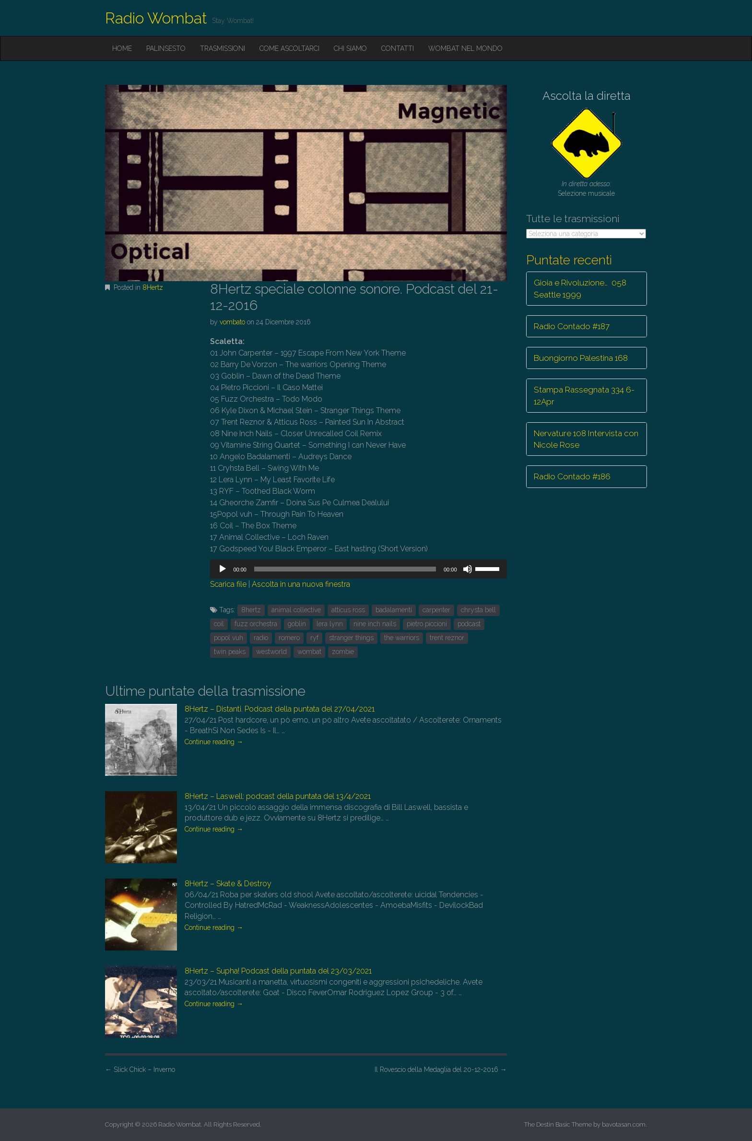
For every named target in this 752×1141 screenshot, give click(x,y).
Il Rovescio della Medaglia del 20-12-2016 (441, 1069)
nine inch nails (374, 624)
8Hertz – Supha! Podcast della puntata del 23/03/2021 (278, 970)
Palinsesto (166, 48)
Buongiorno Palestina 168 (581, 358)
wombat (309, 651)
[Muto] (467, 569)
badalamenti (394, 610)
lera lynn (330, 624)
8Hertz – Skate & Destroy (228, 883)
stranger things (351, 638)
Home (122, 48)
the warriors (401, 638)
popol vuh (228, 638)
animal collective (296, 610)
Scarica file (228, 584)
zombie (343, 651)
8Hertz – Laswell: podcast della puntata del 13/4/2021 (278, 796)
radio (261, 638)
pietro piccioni (427, 624)
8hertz (251, 610)
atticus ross (348, 610)
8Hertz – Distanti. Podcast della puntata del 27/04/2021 (280, 708)
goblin (297, 624)
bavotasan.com (624, 1124)
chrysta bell (478, 610)
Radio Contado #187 (572, 326)
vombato (232, 322)
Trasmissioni (222, 48)
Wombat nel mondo (465, 48)
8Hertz (152, 287)
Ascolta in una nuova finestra (301, 584)
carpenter (436, 610)
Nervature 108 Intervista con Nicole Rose (586, 439)
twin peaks (230, 651)
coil (219, 624)
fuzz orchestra (256, 624)
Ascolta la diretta (586, 96)
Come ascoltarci (289, 48)
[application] (358, 569)
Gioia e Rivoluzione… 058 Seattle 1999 (580, 288)
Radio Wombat (156, 18)
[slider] (345, 569)
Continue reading (214, 742)
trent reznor (447, 638)
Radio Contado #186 (572, 476)
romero (289, 638)
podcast (469, 624)
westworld (271, 651)
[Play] (222, 569)
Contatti (397, 48)
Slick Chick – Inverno (140, 1069)
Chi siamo (350, 48)
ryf (314, 638)
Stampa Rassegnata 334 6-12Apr (584, 395)
